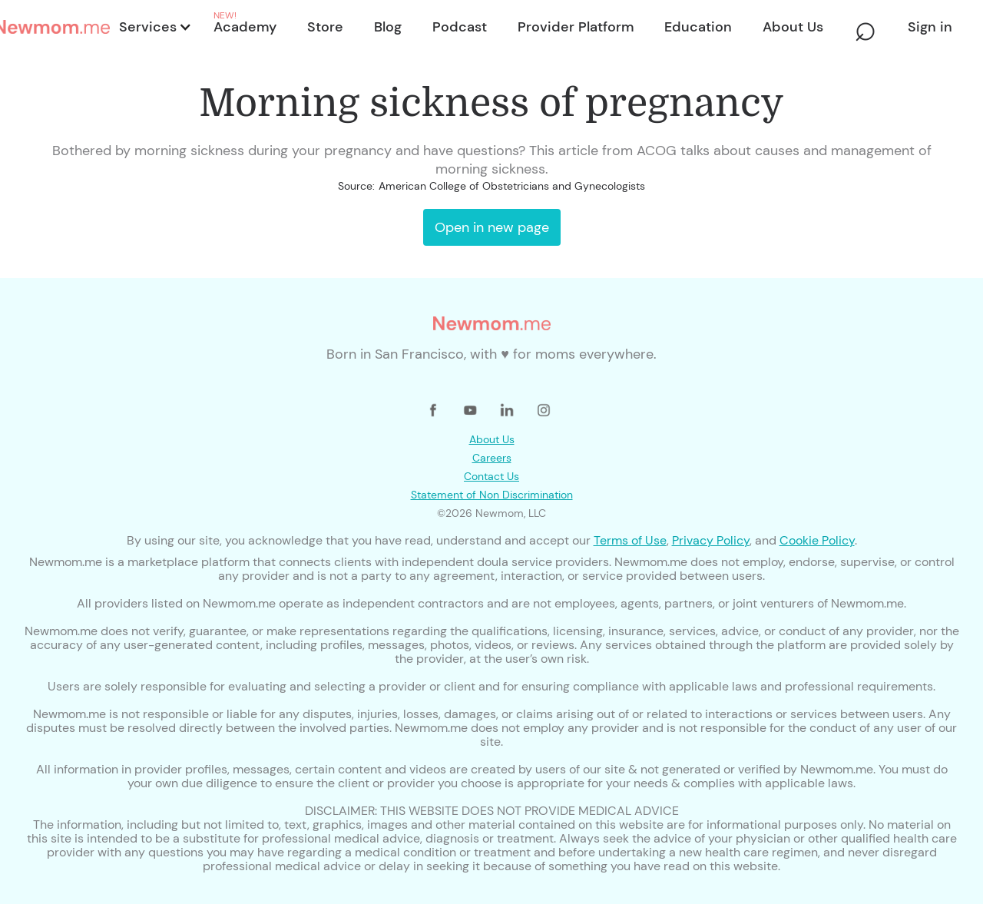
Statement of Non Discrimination (492, 495)
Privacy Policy (711, 540)
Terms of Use (630, 540)
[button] (154, 27)
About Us (492, 439)
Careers (491, 458)
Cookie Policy (817, 540)
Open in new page (492, 227)
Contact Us (491, 476)
